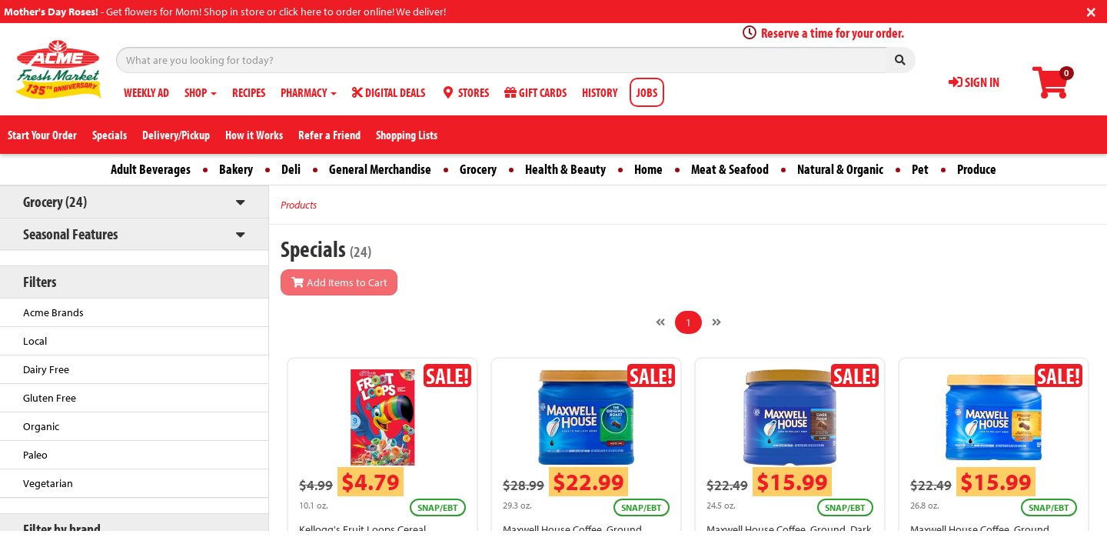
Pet (920, 169)
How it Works (254, 134)
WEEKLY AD (146, 92)
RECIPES (248, 92)
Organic (41, 426)
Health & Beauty (565, 169)
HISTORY (599, 92)
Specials (109, 134)
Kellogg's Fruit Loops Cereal (362, 529)
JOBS (647, 92)
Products (299, 205)
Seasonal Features (70, 233)
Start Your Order (42, 134)
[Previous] (660, 322)
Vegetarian (48, 483)
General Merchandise (380, 169)
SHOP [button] (200, 92)
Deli (291, 169)
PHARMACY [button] (309, 92)
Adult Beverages (151, 169)
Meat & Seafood (730, 169)
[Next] (716, 322)
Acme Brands (53, 312)
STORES (464, 92)
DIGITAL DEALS (388, 92)
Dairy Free (46, 369)
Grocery (478, 169)
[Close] (1091, 10)
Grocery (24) (55, 201)
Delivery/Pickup (176, 134)
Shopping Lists (406, 134)
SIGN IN (974, 82)
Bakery (236, 169)
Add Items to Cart (339, 282)
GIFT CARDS (535, 92)
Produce (976, 169)
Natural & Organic (840, 169)
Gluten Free (49, 398)
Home (648, 169)
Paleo (35, 455)
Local (35, 341)
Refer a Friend (329, 134)
